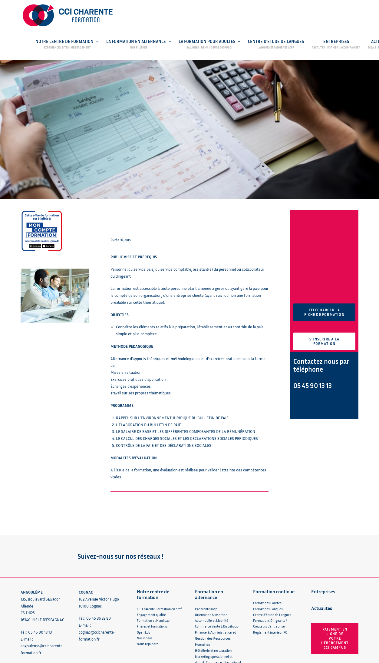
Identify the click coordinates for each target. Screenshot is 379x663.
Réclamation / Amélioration (44, 617)
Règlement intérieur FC (270, 584)
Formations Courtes (267, 555)
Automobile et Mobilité (211, 573)
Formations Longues (268, 561)
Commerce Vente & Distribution (217, 579)
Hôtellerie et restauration (213, 603)
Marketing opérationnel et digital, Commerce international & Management (218, 614)
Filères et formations (152, 579)
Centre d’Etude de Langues (276, 41)
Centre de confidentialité (163, 657)
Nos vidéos (145, 590)
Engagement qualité (151, 567)
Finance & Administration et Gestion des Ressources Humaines (215, 591)
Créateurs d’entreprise (269, 579)
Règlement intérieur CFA (213, 638)
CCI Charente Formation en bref (159, 561)
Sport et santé (205, 632)
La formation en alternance (138, 41)
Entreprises (336, 41)
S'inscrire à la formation (324, 293)
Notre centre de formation (66, 41)
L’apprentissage (206, 561)
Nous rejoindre (147, 596)
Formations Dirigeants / (270, 573)
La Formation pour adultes (209, 41)
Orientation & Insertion (211, 567)
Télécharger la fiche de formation (324, 264)
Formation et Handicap (153, 573)
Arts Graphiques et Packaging (215, 626)
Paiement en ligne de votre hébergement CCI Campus (335, 590)
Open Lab (143, 584)
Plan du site (200, 657)
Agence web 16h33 (317, 657)
